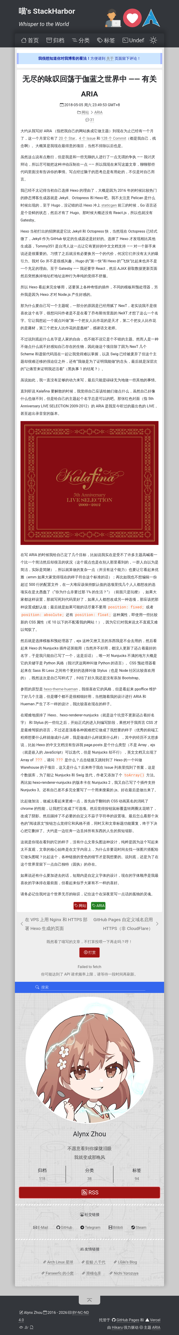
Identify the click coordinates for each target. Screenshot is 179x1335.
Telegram (92, 1227)
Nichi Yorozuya (126, 1273)
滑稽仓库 (93, 1273)
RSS (90, 1192)
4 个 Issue (87, 138)
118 (42, 1179)
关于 (110, 58)
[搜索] (37, 987)
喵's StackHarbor (47, 11)
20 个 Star (67, 138)
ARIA (98, 905)
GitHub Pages (128, 1320)
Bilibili (118, 1227)
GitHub (66, 1227)
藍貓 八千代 (95, 1262)
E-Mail (43, 1227)
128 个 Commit (113, 138)
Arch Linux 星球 (60, 1262)
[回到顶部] (89, 1300)
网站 (80, 905)
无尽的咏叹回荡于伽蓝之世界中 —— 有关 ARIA (89, 86)
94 (137, 1179)
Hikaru (117, 1327)
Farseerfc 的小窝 (59, 1273)
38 (89, 1179)
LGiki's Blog (127, 1262)
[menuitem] (29, 40)
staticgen (109, 205)
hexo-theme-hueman (61, 689)
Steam (141, 1227)
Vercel (155, 1320)
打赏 (90, 952)
